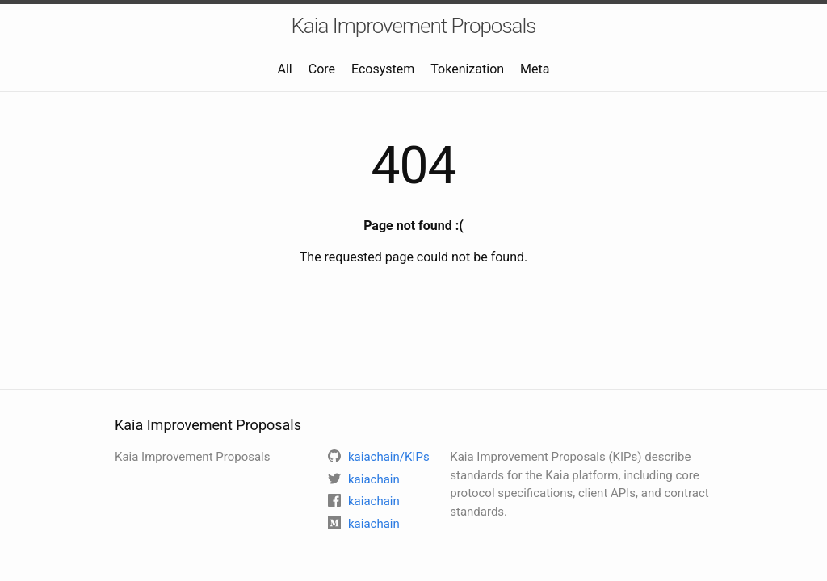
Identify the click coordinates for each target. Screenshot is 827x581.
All (285, 69)
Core (322, 69)
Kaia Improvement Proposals (413, 26)
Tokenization (467, 69)
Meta (534, 69)
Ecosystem (382, 69)
